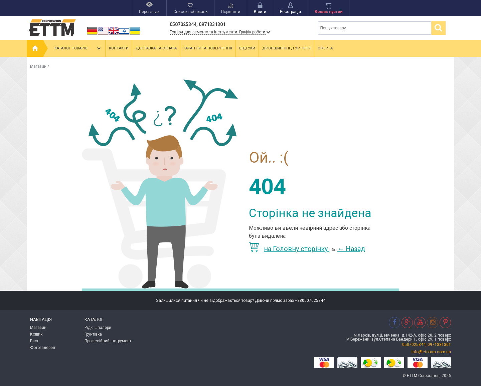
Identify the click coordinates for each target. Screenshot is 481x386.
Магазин (38, 66)
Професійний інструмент (108, 341)
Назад (351, 249)
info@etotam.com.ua (431, 352)
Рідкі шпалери (98, 327)
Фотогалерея (42, 347)
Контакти (119, 48)
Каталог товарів (78, 48)
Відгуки (247, 48)
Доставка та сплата (156, 48)
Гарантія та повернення (208, 48)
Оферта (325, 48)
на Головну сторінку (289, 249)
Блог (34, 341)
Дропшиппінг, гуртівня (286, 48)
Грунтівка (93, 334)
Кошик (36, 334)
